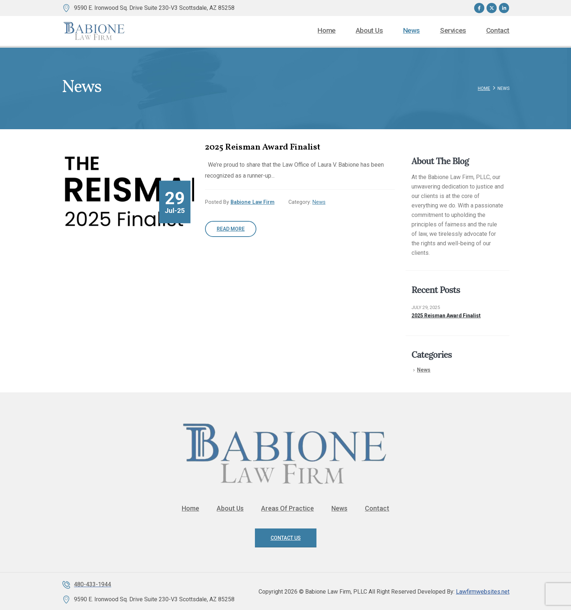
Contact (497, 30)
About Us (369, 30)
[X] (492, 8)
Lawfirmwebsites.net (482, 591)
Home (326, 30)
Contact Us (286, 538)
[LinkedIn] (504, 8)
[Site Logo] (94, 31)
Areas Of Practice (287, 508)
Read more (231, 229)
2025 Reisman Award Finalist (446, 315)
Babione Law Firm (253, 202)
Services (453, 30)
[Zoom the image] (285, 420)
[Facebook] (479, 8)
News (411, 30)
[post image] (128, 191)
